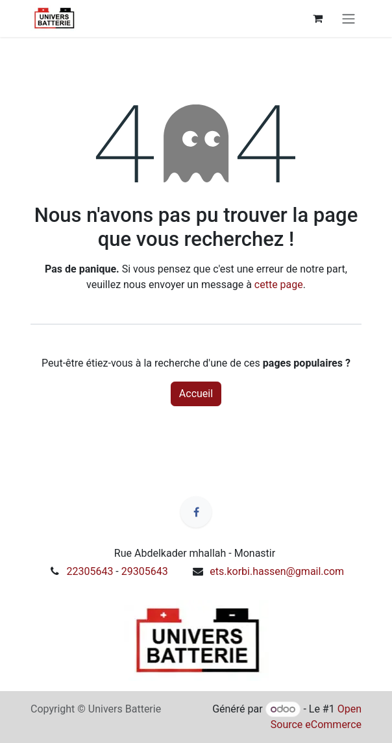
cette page (278, 284)
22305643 (89, 571)
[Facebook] (196, 512)
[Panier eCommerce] (317, 18)
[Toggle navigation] (348, 18)
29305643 (144, 571)
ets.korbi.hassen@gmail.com (277, 571)
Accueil (196, 393)
